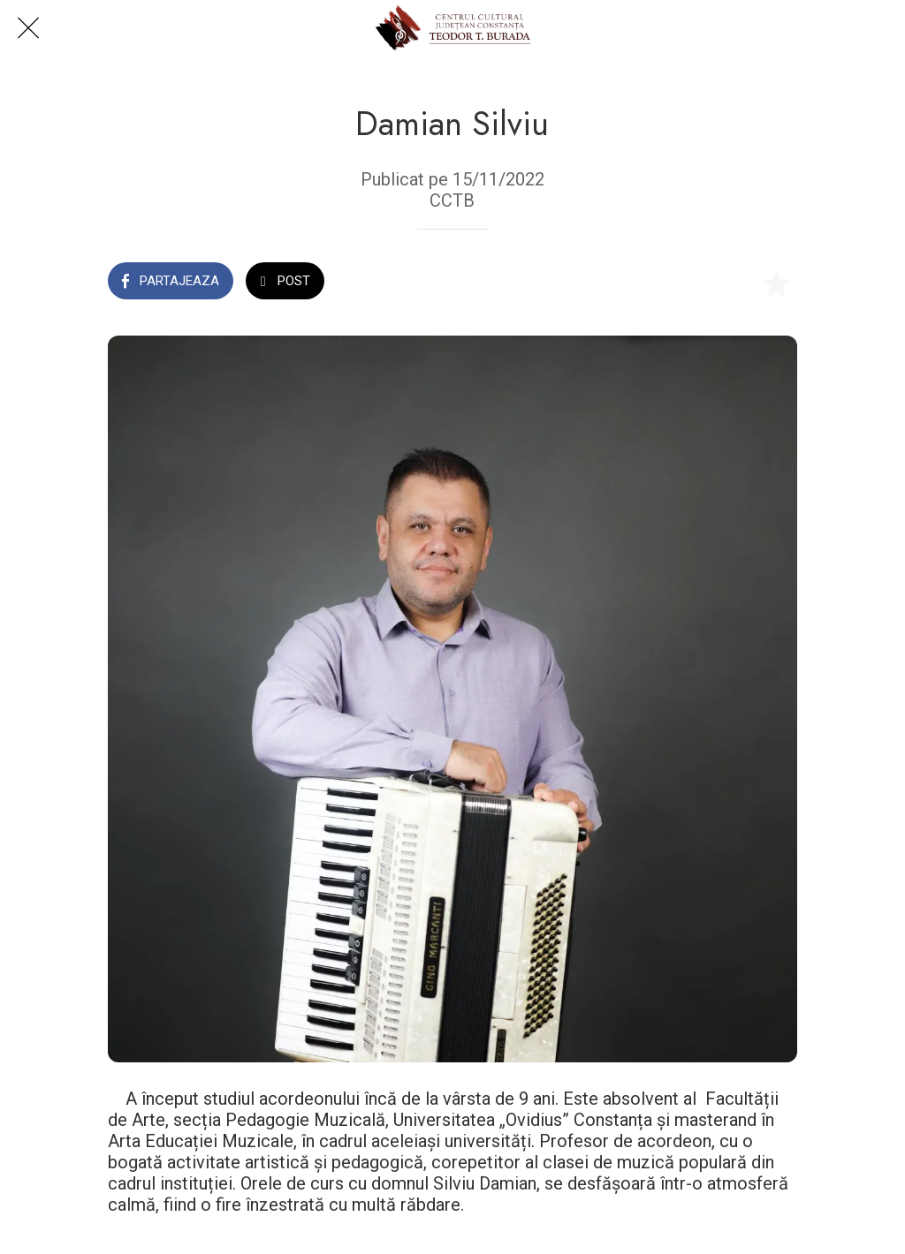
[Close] (28, 28)
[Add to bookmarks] (776, 282)
